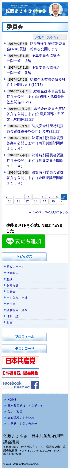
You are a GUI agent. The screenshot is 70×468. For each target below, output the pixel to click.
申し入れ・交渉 (17, 297)
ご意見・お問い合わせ (22, 423)
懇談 (10, 279)
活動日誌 (12, 316)
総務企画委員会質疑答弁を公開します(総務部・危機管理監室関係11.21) (36, 96)
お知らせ (12, 285)
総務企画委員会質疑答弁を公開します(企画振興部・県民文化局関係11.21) (36, 114)
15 (53, 201)
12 (27, 201)
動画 (10, 322)
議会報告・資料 (17, 310)
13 (36, 201)
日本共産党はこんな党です (25, 405)
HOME (11, 399)
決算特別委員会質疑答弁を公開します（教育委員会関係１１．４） (35, 160)
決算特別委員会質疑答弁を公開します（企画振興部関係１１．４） (35, 177)
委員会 (11, 291)
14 (44, 201)
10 (9, 201)
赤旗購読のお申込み (20, 417)
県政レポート (15, 266)
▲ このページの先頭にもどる (48, 212)
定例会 (11, 304)
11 (18, 201)
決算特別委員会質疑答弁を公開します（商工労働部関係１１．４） (35, 143)
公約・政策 (14, 411)
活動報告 (12, 273)
